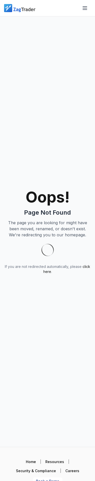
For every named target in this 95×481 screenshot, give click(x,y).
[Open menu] (85, 8)
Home (31, 462)
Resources (54, 462)
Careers (72, 471)
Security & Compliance (36, 471)
